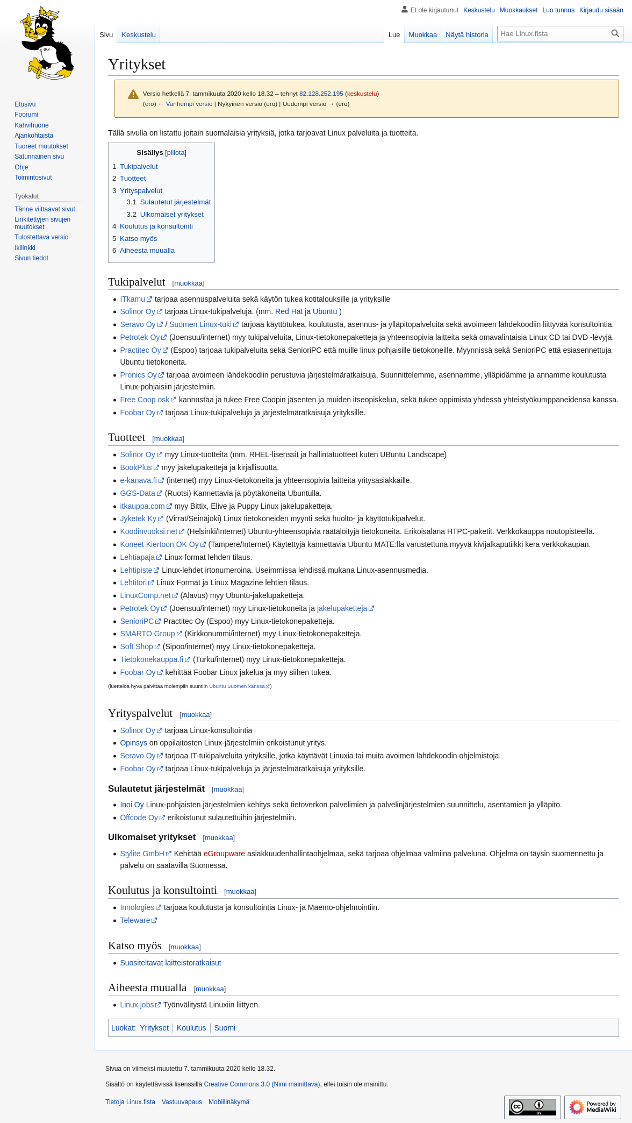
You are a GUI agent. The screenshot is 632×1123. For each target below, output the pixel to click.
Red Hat (289, 311)
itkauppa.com (142, 506)
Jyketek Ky (138, 518)
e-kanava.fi (138, 480)
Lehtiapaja (137, 557)
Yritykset (154, 1028)
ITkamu (132, 299)
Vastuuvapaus (182, 1102)
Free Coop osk (144, 399)
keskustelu (362, 93)
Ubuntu (325, 311)
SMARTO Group (147, 633)
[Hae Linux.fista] (560, 33)
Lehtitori (133, 582)
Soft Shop (136, 646)
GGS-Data (137, 493)
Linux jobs (137, 1004)
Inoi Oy (131, 804)
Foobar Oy (137, 412)
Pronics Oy (138, 375)
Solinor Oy (137, 311)
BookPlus (136, 467)
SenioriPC (137, 621)
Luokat (122, 1028)
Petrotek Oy (140, 337)
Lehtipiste (136, 570)
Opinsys (133, 742)
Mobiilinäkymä (229, 1102)
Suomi (225, 1028)
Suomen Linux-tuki (200, 324)
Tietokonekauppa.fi (151, 659)
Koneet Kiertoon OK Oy (159, 544)
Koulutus (191, 1028)
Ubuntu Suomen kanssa (237, 686)
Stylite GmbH (142, 853)
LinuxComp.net (145, 595)
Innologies (137, 907)
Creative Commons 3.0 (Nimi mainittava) (262, 1084)
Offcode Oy (139, 817)
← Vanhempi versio (185, 103)
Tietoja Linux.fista (130, 1102)
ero (149, 103)
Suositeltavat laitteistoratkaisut (170, 962)
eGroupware (224, 853)
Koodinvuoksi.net (148, 531)
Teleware (135, 920)
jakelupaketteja (342, 608)
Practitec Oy (140, 350)
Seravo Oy (137, 324)
